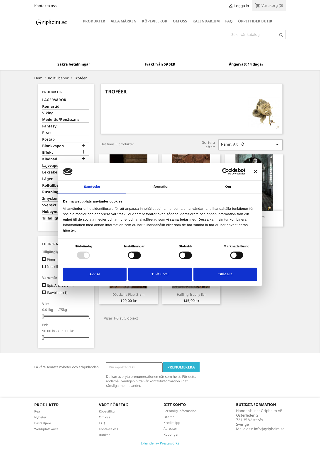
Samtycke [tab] (92, 186)
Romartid (50, 106)
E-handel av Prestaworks (160, 443)
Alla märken (124, 21)
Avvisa (94, 274)
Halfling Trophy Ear (191, 294)
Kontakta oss (45, 5)
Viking (48, 113)
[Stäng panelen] (255, 171)
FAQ (229, 21)
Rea (37, 411)
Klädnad (49, 159)
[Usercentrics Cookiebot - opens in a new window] (225, 171)
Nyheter (40, 417)
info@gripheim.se (269, 428)
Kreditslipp (172, 422)
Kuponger (171, 434)
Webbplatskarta (46, 429)
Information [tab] (160, 186)
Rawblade (57, 292)
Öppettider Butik (255, 21)
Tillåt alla (225, 274)
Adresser (170, 428)
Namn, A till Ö (250, 144)
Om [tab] (228, 186)
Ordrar (169, 417)
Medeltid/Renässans (60, 119)
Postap (48, 139)
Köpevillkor (154, 21)
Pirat (46, 132)
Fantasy (49, 126)
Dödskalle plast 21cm (128, 294)
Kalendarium (206, 21)
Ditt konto (175, 404)
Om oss (180, 21)
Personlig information (180, 411)
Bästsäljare (42, 423)
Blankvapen (53, 146)
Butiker (104, 435)
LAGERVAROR (54, 100)
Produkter (94, 21)
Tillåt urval (160, 274)
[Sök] (257, 34)
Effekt (47, 152)
